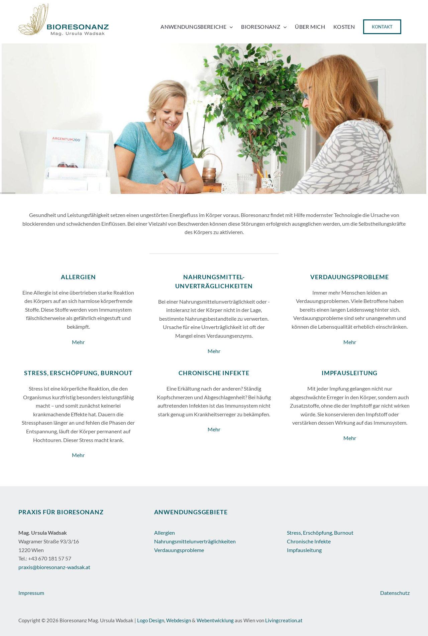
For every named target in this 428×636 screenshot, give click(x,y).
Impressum (31, 593)
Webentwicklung (215, 620)
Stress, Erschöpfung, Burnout (320, 532)
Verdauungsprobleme (179, 550)
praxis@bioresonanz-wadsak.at (54, 567)
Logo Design (150, 620)
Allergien (164, 532)
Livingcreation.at (284, 620)
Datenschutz (395, 593)
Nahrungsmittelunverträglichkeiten (195, 541)
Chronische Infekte (309, 541)
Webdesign (178, 620)
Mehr (78, 342)
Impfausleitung (304, 550)
